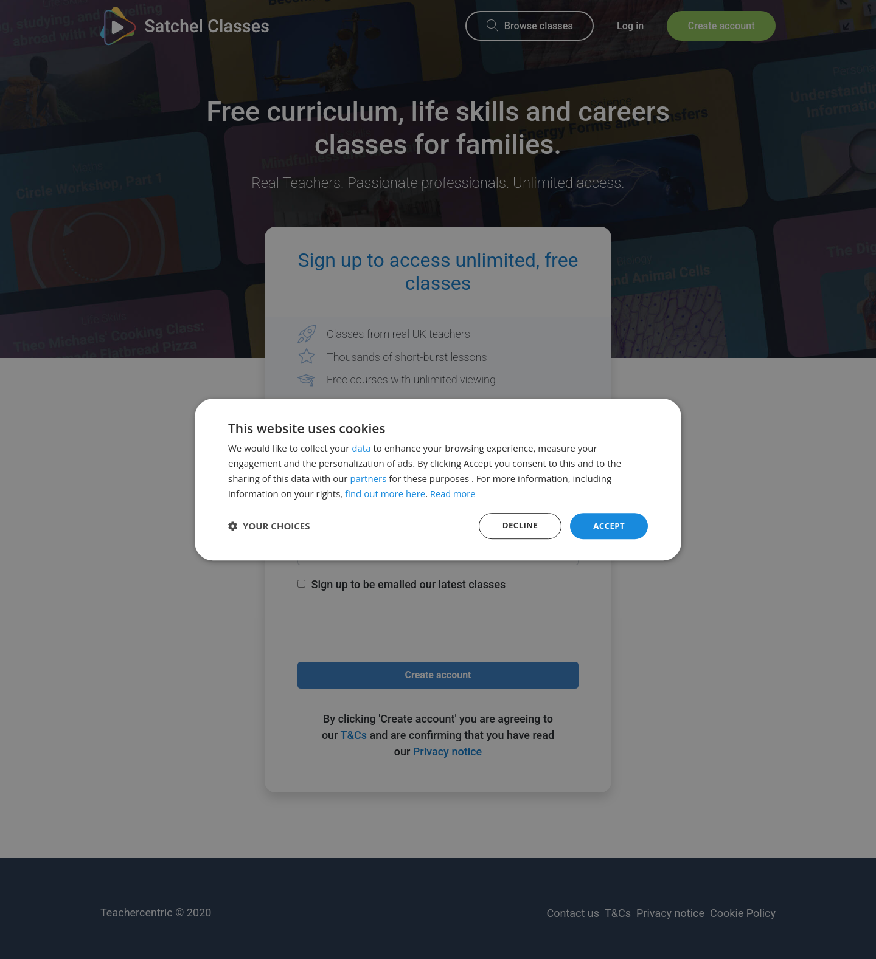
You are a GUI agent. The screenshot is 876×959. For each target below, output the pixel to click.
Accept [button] (608, 525)
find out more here (385, 493)
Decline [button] (518, 525)
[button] (269, 526)
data (361, 447)
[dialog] (438, 479)
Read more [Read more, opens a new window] (453, 493)
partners (368, 478)
